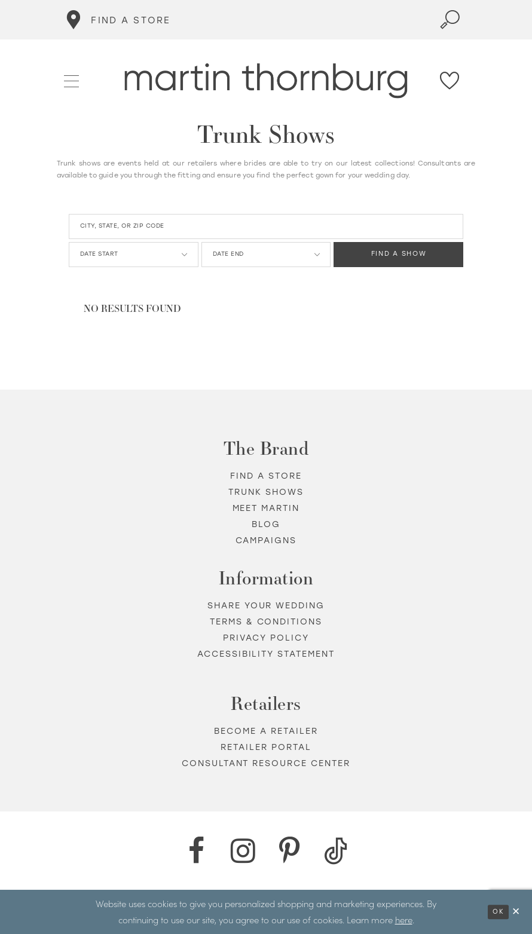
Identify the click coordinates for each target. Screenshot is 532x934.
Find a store (266, 476)
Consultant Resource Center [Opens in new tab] (266, 763)
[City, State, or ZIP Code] (266, 226)
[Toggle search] (450, 19)
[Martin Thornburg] (266, 81)
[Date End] (266, 254)
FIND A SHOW (399, 255)
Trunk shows (266, 492)
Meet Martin (266, 508)
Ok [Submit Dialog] (498, 911)
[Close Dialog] (516, 912)
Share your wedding (266, 606)
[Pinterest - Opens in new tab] (289, 851)
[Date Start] (133, 254)
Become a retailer (266, 731)
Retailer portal (266, 747)
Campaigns (266, 540)
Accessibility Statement (266, 654)
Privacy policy (266, 638)
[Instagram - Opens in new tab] (242, 851)
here (403, 919)
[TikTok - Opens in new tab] (336, 851)
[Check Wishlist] (450, 80)
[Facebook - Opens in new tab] (196, 851)
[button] (72, 80)
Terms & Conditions (266, 622)
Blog (266, 524)
